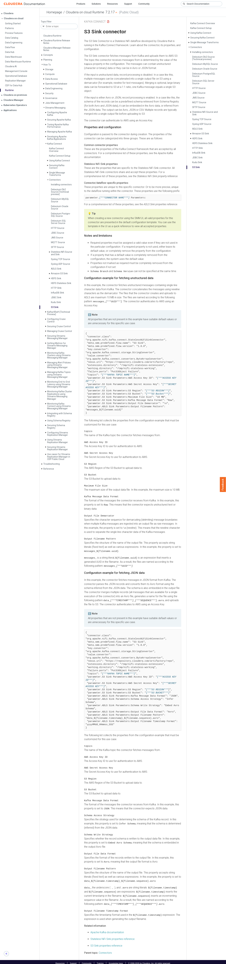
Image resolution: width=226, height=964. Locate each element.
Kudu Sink (56, 302)
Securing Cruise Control (59, 326)
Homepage (54, 12)
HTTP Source (57, 228)
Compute (50, 74)
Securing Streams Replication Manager (57, 448)
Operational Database (56, 83)
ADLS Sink (56, 268)
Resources (112, 4)
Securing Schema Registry (56, 426)
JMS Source (57, 237)
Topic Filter (46, 21)
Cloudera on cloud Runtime (85, 12)
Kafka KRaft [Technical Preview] (58, 313)
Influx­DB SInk (57, 292)
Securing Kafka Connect (56, 166)
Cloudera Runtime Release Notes (56, 41)
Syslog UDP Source (60, 264)
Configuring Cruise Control (56, 320)
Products (80, 4)
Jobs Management (54, 103)
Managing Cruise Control (59, 331)
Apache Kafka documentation (107, 929)
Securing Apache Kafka (59, 119)
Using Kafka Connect (59, 160)
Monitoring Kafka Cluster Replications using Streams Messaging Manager (59, 395)
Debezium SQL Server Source (58, 221)
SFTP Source (57, 247)
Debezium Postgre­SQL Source (61, 214)
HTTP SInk (56, 288)
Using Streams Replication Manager (57, 440)
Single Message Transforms (57, 173)
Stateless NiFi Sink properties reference (112, 936)
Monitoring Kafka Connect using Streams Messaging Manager (59, 406)
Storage (49, 69)
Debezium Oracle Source (59, 207)
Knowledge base (116, 960)
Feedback (222, 484)
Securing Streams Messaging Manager (57, 337)
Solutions (96, 4)
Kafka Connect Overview (56, 149)
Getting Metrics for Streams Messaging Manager (57, 345)
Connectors (55, 180)
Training (100, 960)
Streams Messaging (55, 107)
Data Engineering (53, 88)
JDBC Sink (56, 297)
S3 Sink (54, 307)
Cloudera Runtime (52, 35)
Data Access (51, 79)
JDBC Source (57, 233)
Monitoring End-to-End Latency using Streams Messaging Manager (58, 384)
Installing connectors (61, 184)
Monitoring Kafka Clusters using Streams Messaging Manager (59, 355)
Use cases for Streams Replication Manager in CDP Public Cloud (58, 456)
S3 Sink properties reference (106, 942)
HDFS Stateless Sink (61, 283)
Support (128, 4)
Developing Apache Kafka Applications (57, 137)
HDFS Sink (56, 278)
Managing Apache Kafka (59, 131)
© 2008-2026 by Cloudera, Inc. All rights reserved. (149, 960)
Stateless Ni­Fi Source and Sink (61, 253)
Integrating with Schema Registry (59, 414)
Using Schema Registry (58, 420)
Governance (51, 98)
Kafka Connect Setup (59, 156)
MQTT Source (58, 242)
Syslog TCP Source (60, 259)
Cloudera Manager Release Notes (57, 49)
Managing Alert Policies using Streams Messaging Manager (59, 365)
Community (144, 4)
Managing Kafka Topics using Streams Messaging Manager (59, 374)
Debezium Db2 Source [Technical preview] (60, 192)
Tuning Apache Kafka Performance (58, 125)
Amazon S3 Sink (59, 273)
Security (49, 93)
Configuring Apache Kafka (57, 113)
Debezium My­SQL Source (60, 200)
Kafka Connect (54, 143)
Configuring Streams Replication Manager (57, 433)
